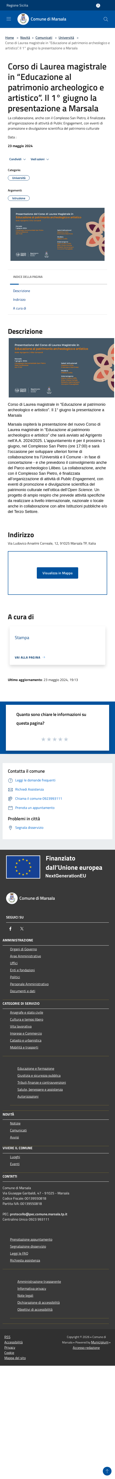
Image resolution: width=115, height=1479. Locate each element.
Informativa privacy (31, 1288)
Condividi (18, 159)
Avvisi (14, 1137)
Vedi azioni (40, 159)
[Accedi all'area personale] (98, 5)
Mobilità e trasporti (24, 1047)
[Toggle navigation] (8, 18)
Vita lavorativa (21, 1026)
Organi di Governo (23, 949)
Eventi (15, 1163)
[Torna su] (107, 1471)
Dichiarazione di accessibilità (38, 1302)
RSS (7, 1337)
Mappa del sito (15, 1357)
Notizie (15, 1123)
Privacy (9, 1347)
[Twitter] (21, 928)
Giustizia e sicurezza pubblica (39, 1075)
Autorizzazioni (28, 1096)
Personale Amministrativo (29, 984)
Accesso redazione (86, 1347)
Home (9, 37)
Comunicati (44, 37)
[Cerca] (105, 19)
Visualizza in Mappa (57, 573)
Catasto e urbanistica (25, 1040)
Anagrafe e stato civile (26, 1012)
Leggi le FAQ (19, 1253)
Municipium (99, 1342)
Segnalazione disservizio (28, 1246)
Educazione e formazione (35, 1068)
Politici (15, 977)
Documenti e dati (22, 991)
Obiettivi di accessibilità (34, 1309)
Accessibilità (13, 1342)
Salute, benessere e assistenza (40, 1089)
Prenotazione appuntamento (31, 1239)
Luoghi (15, 1156)
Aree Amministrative (25, 956)
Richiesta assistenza (25, 1260)
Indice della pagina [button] (27, 276)
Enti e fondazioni (22, 970)
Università (66, 37)
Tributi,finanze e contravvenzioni (41, 1082)
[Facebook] (10, 928)
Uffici (14, 963)
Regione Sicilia (17, 5)
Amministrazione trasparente (39, 1281)
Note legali (25, 1295)
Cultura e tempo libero (26, 1019)
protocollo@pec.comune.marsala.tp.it (38, 1214)
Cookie (9, 1352)
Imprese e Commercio (26, 1033)
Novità (25, 37)
